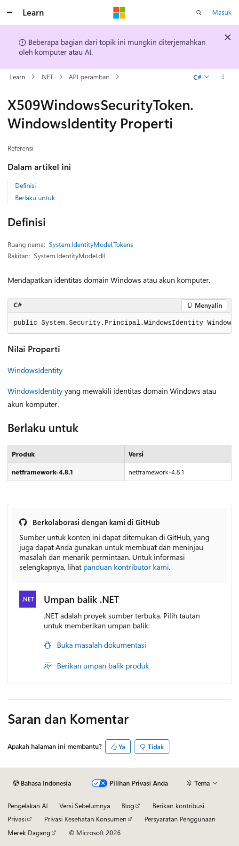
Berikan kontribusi (178, 805)
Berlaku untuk (35, 197)
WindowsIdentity (35, 370)
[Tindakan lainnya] (223, 77)
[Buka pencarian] (199, 12)
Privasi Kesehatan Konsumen (85, 818)
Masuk (221, 12)
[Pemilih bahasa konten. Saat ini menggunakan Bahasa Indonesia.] (42, 783)
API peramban (89, 76)
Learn (17, 76)
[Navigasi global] (9, 12)
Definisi (25, 185)
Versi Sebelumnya (84, 805)
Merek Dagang (29, 832)
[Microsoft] (119, 13)
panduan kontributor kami (126, 567)
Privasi (17, 818)
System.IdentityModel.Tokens (91, 244)
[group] (119, 323)
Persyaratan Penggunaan (179, 818)
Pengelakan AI (28, 805)
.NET (46, 76)
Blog (127, 805)
